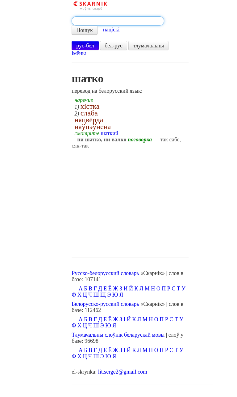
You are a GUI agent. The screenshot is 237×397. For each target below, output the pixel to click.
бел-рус (114, 46)
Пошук (84, 30)
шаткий (109, 133)
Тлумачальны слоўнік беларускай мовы (118, 335)
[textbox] (118, 21)
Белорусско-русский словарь (105, 304)
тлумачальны (148, 46)
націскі (111, 29)
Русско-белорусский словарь (105, 273)
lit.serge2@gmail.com (122, 372)
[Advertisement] (130, 208)
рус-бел (85, 46)
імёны (79, 53)
